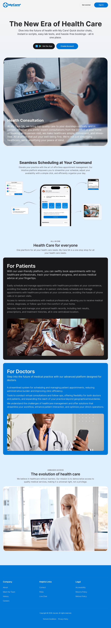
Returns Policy (81, 592)
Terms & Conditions (49, 619)
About (5, 587)
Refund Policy (81, 596)
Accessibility (81, 587)
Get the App (43, 46)
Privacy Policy (63, 619)
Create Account (67, 46)
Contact (42, 587)
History (6, 596)
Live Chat (43, 596)
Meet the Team (9, 592)
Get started (86, 5)
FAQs (41, 592)
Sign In (101, 5)
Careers (6, 601)
